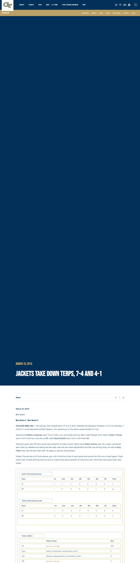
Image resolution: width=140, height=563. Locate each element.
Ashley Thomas (115, 437)
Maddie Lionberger (34, 437)
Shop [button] (50, 6)
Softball (5, 15)
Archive (126, 15)
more (133, 15)
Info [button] (88, 6)
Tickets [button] (32, 6)
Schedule (85, 15)
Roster (93, 15)
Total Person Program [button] (73, 6)
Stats (101, 15)
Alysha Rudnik (60, 440)
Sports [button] (22, 6)
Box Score (20, 417)
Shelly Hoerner (91, 446)
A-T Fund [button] (57, 6)
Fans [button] (41, 6)
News (108, 15)
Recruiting (116, 15)
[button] (135, 6)
